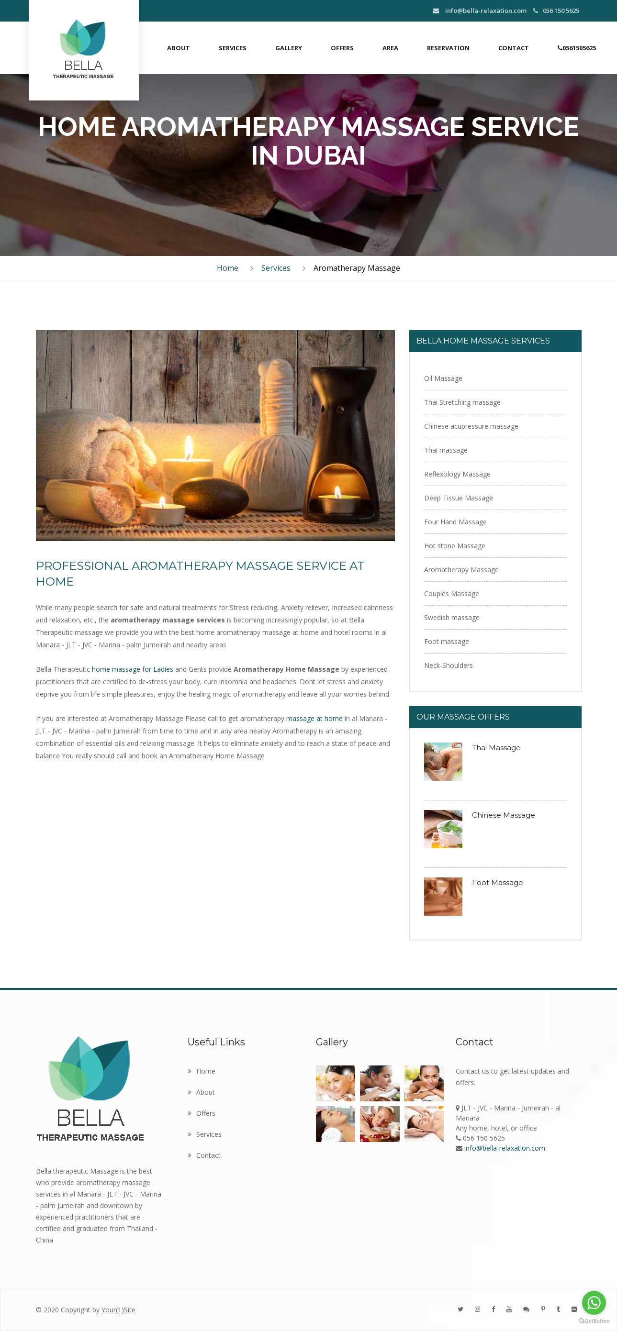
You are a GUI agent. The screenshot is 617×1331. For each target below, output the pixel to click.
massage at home (315, 718)
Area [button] (390, 48)
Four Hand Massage (455, 521)
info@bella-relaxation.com (480, 10)
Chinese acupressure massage (471, 426)
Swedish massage (452, 617)
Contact (513, 48)
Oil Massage (443, 378)
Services (276, 268)
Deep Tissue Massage (458, 497)
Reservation (448, 48)
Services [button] (233, 48)
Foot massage (446, 641)
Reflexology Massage (457, 473)
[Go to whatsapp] (594, 1303)
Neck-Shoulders (448, 665)
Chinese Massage (503, 815)
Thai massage (446, 450)
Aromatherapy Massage (461, 569)
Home (227, 268)
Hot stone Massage (454, 545)
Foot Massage (497, 882)
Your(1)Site (118, 1309)
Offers (342, 48)
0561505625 (577, 48)
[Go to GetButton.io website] (594, 1321)
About (178, 48)
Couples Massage (451, 593)
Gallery (288, 48)
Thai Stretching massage (462, 402)
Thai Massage (496, 747)
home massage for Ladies (133, 669)
